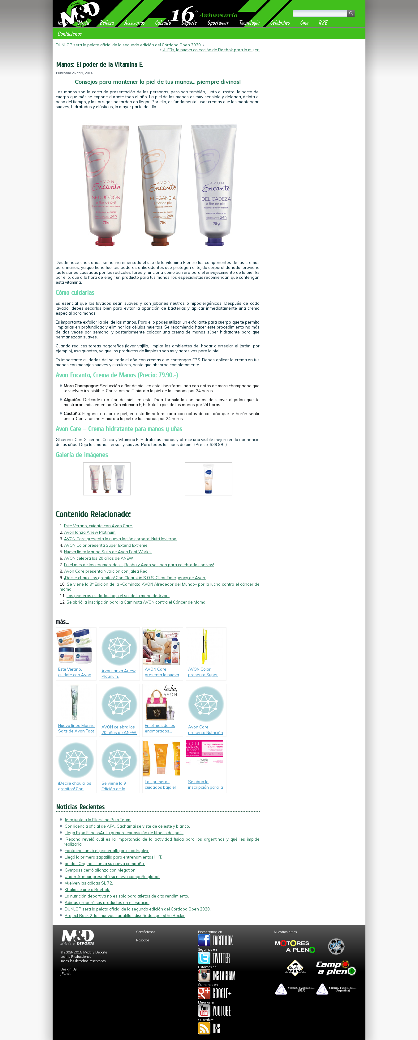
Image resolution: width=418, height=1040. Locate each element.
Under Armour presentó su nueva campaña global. (112, 876)
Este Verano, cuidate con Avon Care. (98, 525)
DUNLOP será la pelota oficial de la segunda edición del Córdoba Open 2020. (129, 44)
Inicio (63, 22)
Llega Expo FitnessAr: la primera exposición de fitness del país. (124, 832)
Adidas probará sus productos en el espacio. (107, 902)
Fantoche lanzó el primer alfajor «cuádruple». (107, 850)
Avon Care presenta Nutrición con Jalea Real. (106, 571)
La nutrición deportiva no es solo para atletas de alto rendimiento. (127, 896)
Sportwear (218, 22)
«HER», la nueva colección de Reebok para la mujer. (211, 49)
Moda (83, 22)
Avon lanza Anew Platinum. (90, 532)
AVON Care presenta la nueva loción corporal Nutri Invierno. (120, 538)
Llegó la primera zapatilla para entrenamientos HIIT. (113, 857)
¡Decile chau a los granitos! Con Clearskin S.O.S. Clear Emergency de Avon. (135, 577)
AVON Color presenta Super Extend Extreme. (106, 545)
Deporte (189, 22)
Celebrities (280, 22)
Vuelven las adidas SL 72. (89, 883)
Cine (304, 22)
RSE (323, 22)
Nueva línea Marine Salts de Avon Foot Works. (108, 551)
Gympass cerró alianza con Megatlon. (100, 870)
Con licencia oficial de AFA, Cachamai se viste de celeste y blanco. (127, 826)
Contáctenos (70, 33)
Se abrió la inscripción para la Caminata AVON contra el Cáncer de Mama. (136, 602)
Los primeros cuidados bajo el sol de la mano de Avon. (118, 595)
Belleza (107, 22)
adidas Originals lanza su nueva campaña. (105, 863)
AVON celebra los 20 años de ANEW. (99, 558)
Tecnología (249, 22)
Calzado (163, 22)
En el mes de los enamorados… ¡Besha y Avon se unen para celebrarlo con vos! (139, 564)
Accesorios (135, 22)
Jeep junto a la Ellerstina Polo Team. (98, 819)
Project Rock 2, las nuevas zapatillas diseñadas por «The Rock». (125, 915)
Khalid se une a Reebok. (87, 889)
